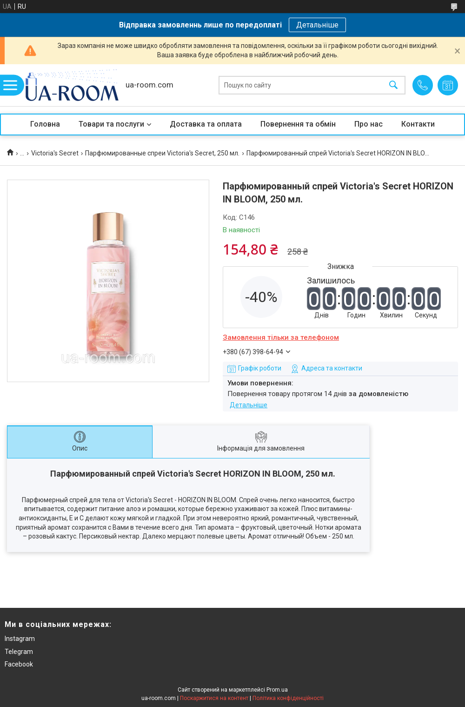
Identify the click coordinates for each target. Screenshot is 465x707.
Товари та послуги (111, 124)
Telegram (19, 651)
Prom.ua (277, 690)
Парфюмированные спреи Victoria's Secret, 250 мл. (162, 153)
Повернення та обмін (298, 124)
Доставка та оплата (206, 124)
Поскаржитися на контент (214, 698)
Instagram (20, 638)
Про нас (368, 124)
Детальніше (317, 24)
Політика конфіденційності (288, 698)
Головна (45, 124)
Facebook (19, 664)
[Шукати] (393, 85)
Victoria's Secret (55, 153)
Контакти (418, 124)
